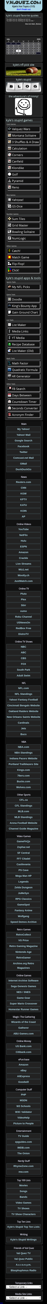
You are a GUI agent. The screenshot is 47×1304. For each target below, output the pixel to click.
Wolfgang (23, 916)
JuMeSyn (23, 893)
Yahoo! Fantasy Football (23, 699)
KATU (23, 505)
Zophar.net (23, 847)
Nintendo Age (23, 952)
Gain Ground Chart (23, 312)
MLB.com (23, 811)
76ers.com (23, 775)
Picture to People (23, 1123)
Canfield (15, 161)
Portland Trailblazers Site (23, 764)
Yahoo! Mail (23, 434)
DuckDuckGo (23, 469)
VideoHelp (23, 1117)
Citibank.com (23, 1052)
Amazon (23, 552)
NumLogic (17, 238)
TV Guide (23, 1136)
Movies (23, 1185)
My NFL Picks (19, 287)
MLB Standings (23, 817)
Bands (23, 1196)
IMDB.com (23, 1147)
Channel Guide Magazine (23, 828)
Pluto (23, 593)
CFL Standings (23, 805)
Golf (13, 174)
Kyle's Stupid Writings (23, 1239)
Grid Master (18, 225)
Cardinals (23, 722)
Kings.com (23, 770)
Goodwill (23, 1082)
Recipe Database (21, 344)
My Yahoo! (23, 429)
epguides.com (23, 1141)
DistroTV (23, 634)
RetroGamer (23, 957)
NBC (23, 646)
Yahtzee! (16, 200)
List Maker (17, 325)
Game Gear (23, 997)
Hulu (23, 540)
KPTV (23, 499)
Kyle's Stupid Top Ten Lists (23, 1226)
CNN (23, 487)
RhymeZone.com (23, 1166)
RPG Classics (23, 899)
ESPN (23, 546)
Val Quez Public (23, 1258)
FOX (23, 664)
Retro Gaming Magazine (23, 946)
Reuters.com (23, 482)
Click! (13, 270)
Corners (15, 155)
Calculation (17, 148)
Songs (23, 1191)
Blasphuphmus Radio (23, 1270)
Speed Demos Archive (23, 921)
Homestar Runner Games (23, 1009)
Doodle (15, 299)
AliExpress (23, 1076)
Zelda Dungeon (24, 887)
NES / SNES (23, 992)
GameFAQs (23, 841)
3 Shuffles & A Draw (23, 142)
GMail (23, 463)
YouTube (23, 529)
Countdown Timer (22, 402)
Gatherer (23, 1027)
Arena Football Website (23, 823)
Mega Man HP (23, 875)
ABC (23, 652)
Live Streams (23, 563)
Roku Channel (23, 616)
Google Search (23, 440)
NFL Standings (23, 694)
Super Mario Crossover (23, 1003)
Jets (23, 728)
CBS (23, 658)
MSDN (23, 1100)
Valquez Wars (19, 129)
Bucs (23, 734)
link (1, 1303)
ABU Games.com (23, 1033)
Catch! (14, 251)
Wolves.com (23, 787)
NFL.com (23, 688)
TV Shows (23, 1208)
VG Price (23, 940)
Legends (23, 881)
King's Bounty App (22, 306)
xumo (23, 611)
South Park (23, 669)
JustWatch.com (23, 581)
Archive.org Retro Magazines (23, 965)
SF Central (23, 852)
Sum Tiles (16, 219)
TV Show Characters (23, 1214)
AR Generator (19, 376)
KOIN (23, 510)
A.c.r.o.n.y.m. (23, 1264)
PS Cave (23, 870)
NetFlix (23, 535)
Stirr (23, 605)
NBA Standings (23, 752)
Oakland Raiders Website (23, 711)
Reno (13, 187)
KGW (23, 493)
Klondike (16, 168)
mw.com (23, 1171)
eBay (24, 1070)
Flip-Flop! (16, 264)
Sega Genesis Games (23, 986)
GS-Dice (15, 206)
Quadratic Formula (23, 370)
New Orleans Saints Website (23, 717)
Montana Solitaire (22, 136)
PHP (23, 1094)
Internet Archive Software (23, 980)
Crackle (23, 558)
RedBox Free (23, 628)
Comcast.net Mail (23, 457)
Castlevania (23, 864)
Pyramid (15, 181)
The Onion (23, 1153)
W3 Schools (23, 1106)
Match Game (18, 257)
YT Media (16, 338)
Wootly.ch (23, 575)
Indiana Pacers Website (23, 758)
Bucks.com (23, 781)
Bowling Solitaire (21, 232)
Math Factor (18, 363)
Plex (23, 599)
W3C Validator (23, 1112)
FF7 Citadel (23, 858)
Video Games (23, 1202)
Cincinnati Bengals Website (23, 705)
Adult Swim (23, 675)
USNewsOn (23, 622)
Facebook (23, 446)
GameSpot (23, 904)
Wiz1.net (23, 569)
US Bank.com (23, 1046)
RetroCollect (23, 934)
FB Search (16, 389)
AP (23, 516)
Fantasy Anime (23, 910)
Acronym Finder (21, 415)
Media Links (18, 331)
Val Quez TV (23, 1253)
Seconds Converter (23, 408)
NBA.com (23, 747)
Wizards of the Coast (23, 1022)
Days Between (20, 395)
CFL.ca (23, 799)
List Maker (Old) (21, 351)
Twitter (23, 452)
